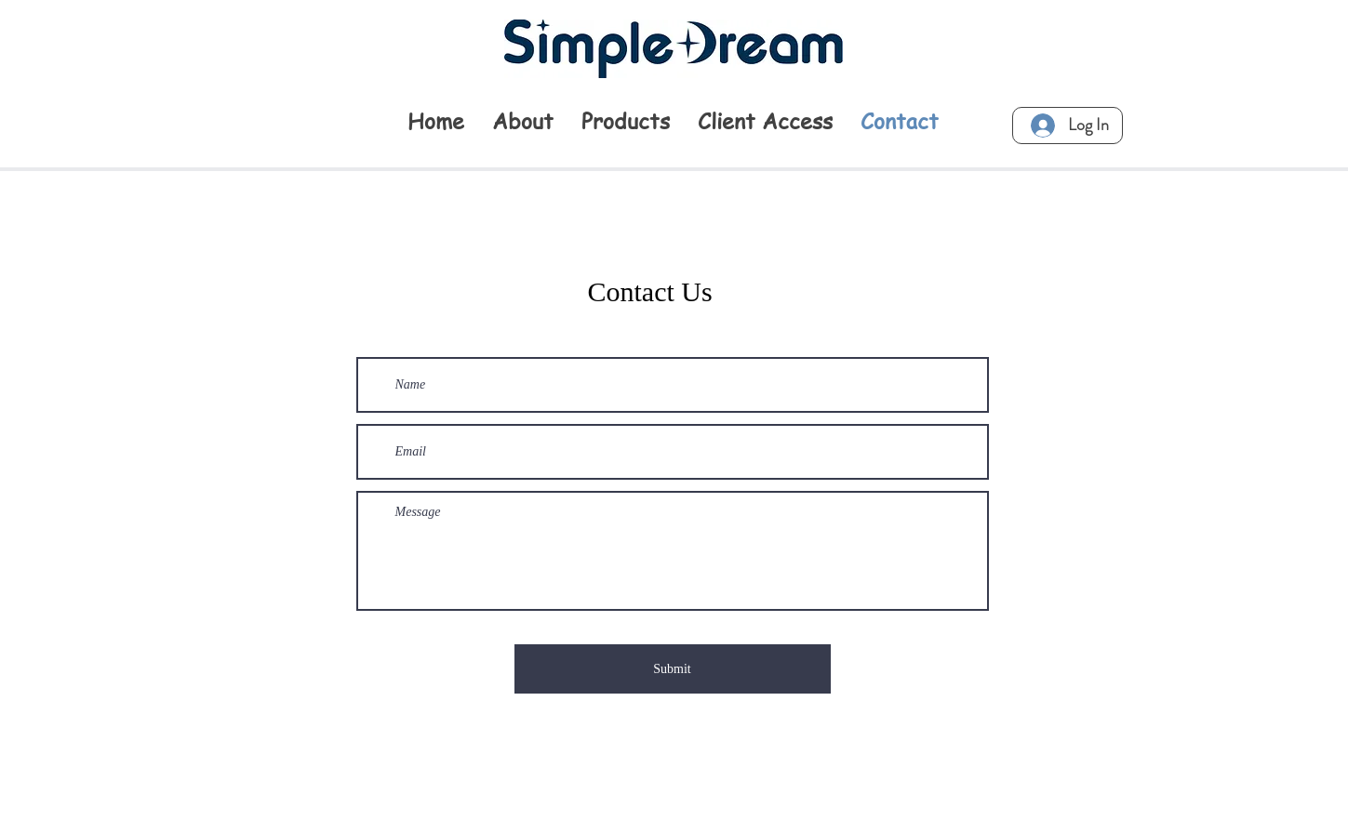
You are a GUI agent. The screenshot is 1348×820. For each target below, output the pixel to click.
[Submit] (672, 669)
